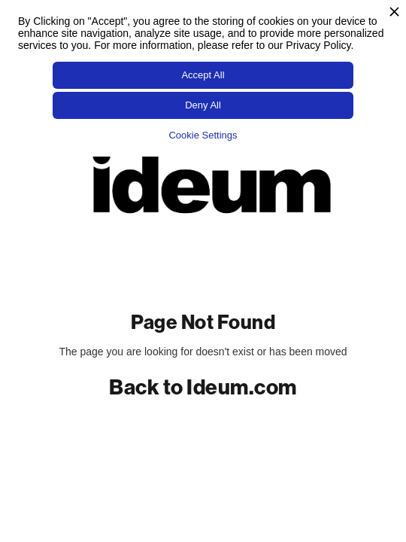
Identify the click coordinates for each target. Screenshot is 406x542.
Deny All (203, 105)
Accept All (202, 75)
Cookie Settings (202, 135)
